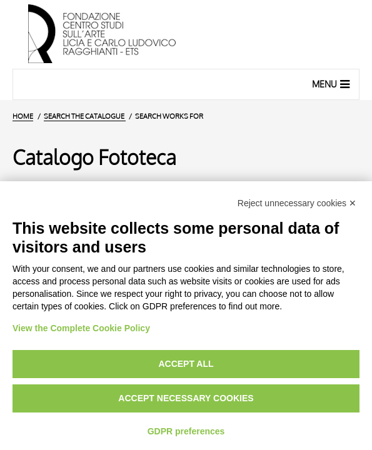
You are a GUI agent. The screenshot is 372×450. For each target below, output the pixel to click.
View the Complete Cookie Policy (81, 328)
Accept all (185, 364)
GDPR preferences (186, 431)
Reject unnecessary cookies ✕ (297, 203)
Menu (332, 84)
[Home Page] (186, 34)
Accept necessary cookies (185, 398)
